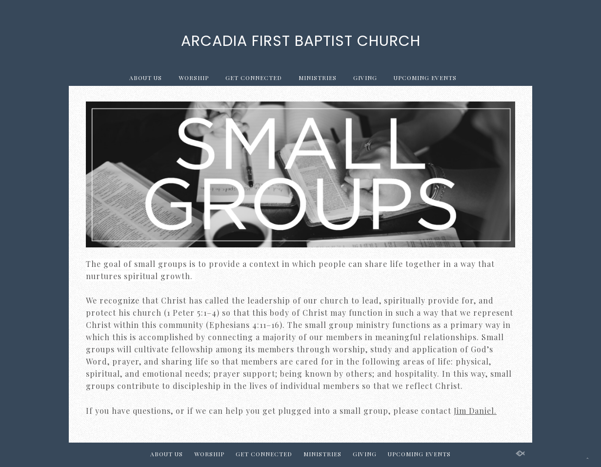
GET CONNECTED (253, 77)
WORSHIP (194, 77)
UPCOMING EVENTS (425, 77)
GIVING (365, 77)
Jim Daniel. (475, 411)
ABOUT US (145, 77)
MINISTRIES (318, 77)
